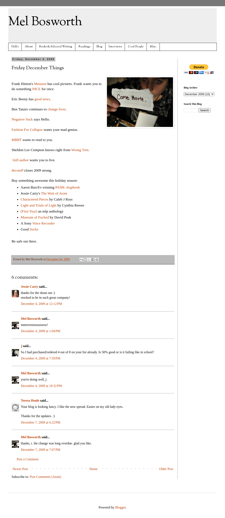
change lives (56, 109)
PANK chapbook (67, 187)
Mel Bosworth (45, 22)
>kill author (21, 160)
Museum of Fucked (35, 217)
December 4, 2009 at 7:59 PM (40, 358)
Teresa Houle (30, 400)
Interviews (115, 47)
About (29, 47)
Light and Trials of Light (39, 205)
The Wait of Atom (54, 193)
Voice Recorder (43, 223)
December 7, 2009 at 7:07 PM (40, 449)
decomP (17, 170)
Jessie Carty (29, 286)
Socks (34, 229)
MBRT (17, 140)
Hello (15, 47)
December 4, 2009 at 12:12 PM (41, 304)
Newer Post (20, 469)
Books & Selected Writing (55, 47)
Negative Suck (22, 119)
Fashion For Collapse (27, 130)
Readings (84, 47)
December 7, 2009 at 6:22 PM (40, 422)
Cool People (136, 47)
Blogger (120, 507)
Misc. (153, 47)
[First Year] (29, 211)
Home (94, 469)
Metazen (40, 84)
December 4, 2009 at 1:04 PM (40, 331)
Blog (99, 47)
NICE (36, 89)
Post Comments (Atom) (45, 477)
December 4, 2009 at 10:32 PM (41, 386)
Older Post (166, 469)
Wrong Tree (80, 150)
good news (42, 99)
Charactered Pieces (34, 199)
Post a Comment (28, 459)
